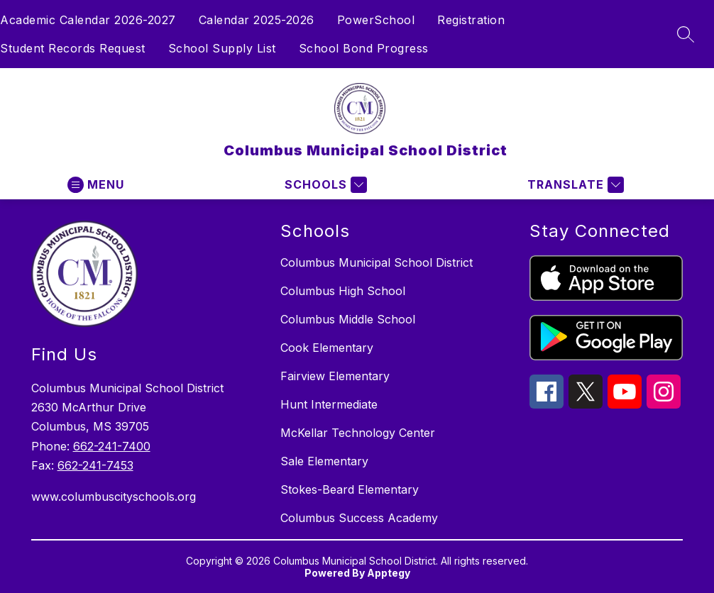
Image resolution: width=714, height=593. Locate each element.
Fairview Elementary (335, 376)
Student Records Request (72, 48)
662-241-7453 (95, 465)
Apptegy (388, 573)
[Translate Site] (574, 185)
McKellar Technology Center (357, 433)
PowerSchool (376, 20)
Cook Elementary (326, 347)
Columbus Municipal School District (376, 262)
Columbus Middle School (347, 319)
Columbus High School (342, 291)
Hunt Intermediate (329, 404)
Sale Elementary (324, 461)
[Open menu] (95, 185)
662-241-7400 (111, 446)
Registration (471, 20)
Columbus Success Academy (359, 518)
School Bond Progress (364, 48)
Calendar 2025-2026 (256, 20)
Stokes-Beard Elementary (349, 489)
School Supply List (222, 48)
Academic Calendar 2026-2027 (88, 20)
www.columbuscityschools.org (113, 496)
